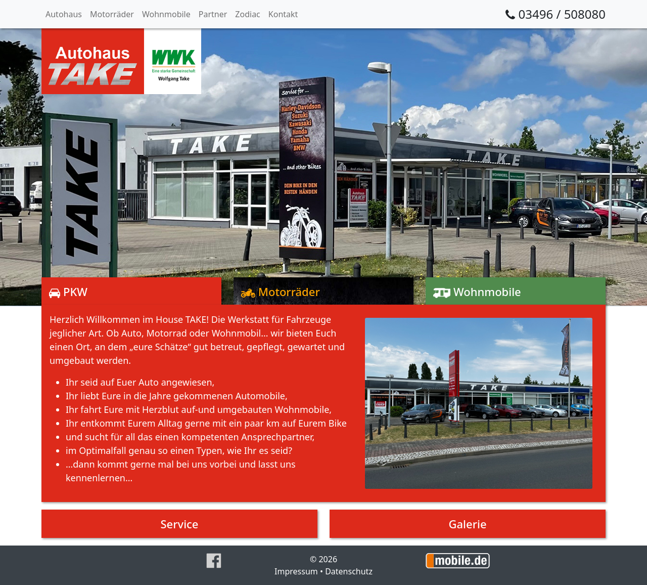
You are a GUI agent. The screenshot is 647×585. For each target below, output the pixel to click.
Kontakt (283, 14)
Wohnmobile (166, 14)
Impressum (296, 571)
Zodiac (247, 14)
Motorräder (112, 14)
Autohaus (63, 14)
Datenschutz (349, 571)
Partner (213, 14)
